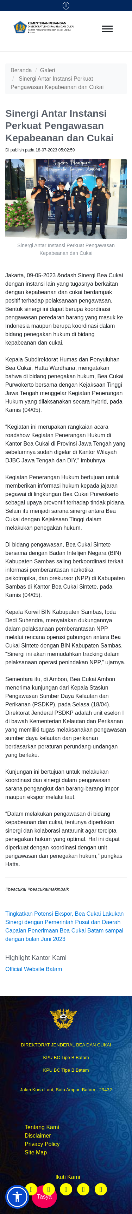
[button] (17, 1197)
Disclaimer (38, 1136)
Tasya (44, 1197)
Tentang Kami (42, 1127)
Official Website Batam (33, 969)
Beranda (21, 70)
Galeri (47, 70)
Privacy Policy (42, 1144)
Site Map (36, 1152)
